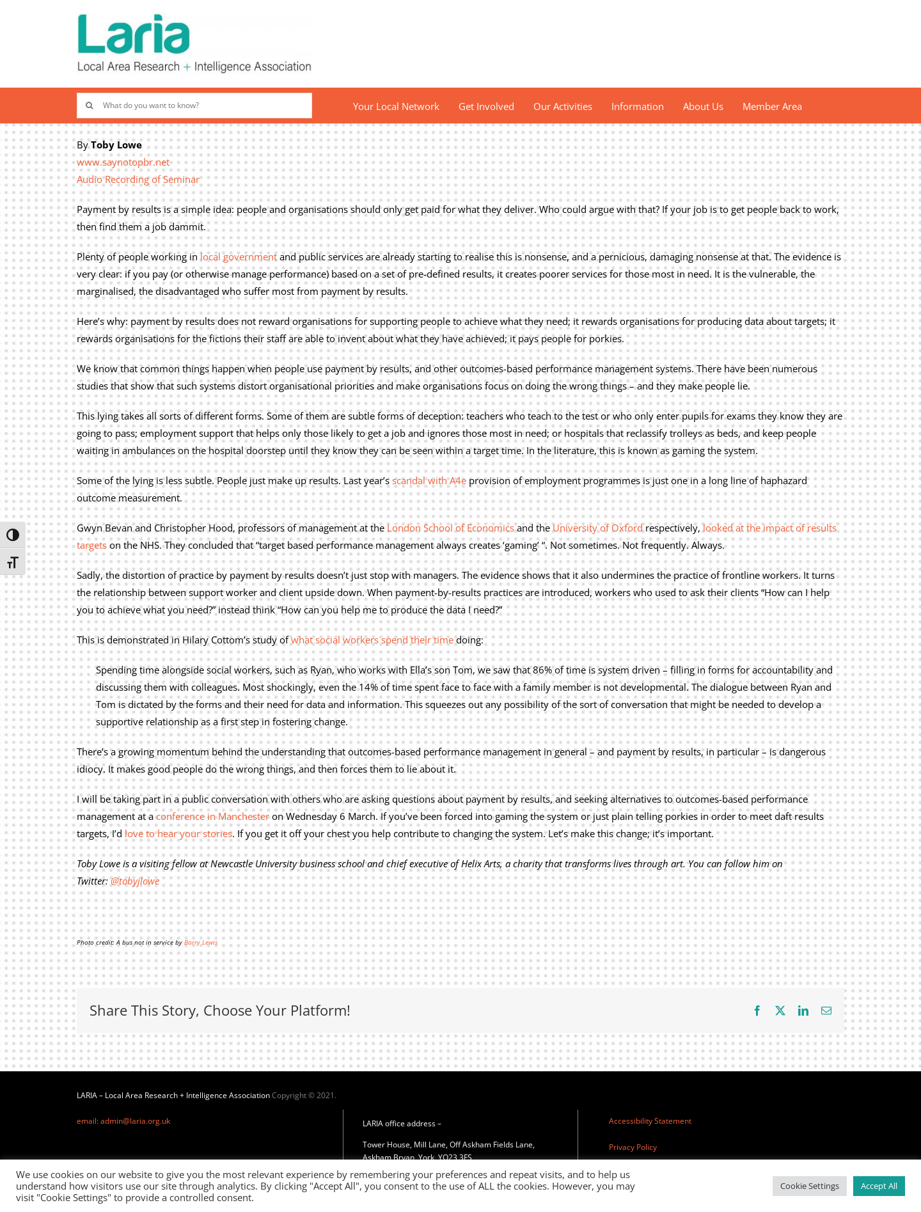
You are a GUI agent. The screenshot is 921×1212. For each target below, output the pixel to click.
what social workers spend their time (372, 639)
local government (238, 256)
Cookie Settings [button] (809, 1186)
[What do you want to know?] (194, 105)
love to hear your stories (178, 833)
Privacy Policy (633, 1147)
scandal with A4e (429, 480)
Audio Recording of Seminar (138, 179)
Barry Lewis (200, 942)
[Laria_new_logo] (194, 17)
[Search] (89, 105)
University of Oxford (598, 527)
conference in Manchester (212, 816)
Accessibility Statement (650, 1120)
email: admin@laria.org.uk (123, 1120)
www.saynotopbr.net (123, 161)
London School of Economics (450, 527)
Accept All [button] (879, 1186)
